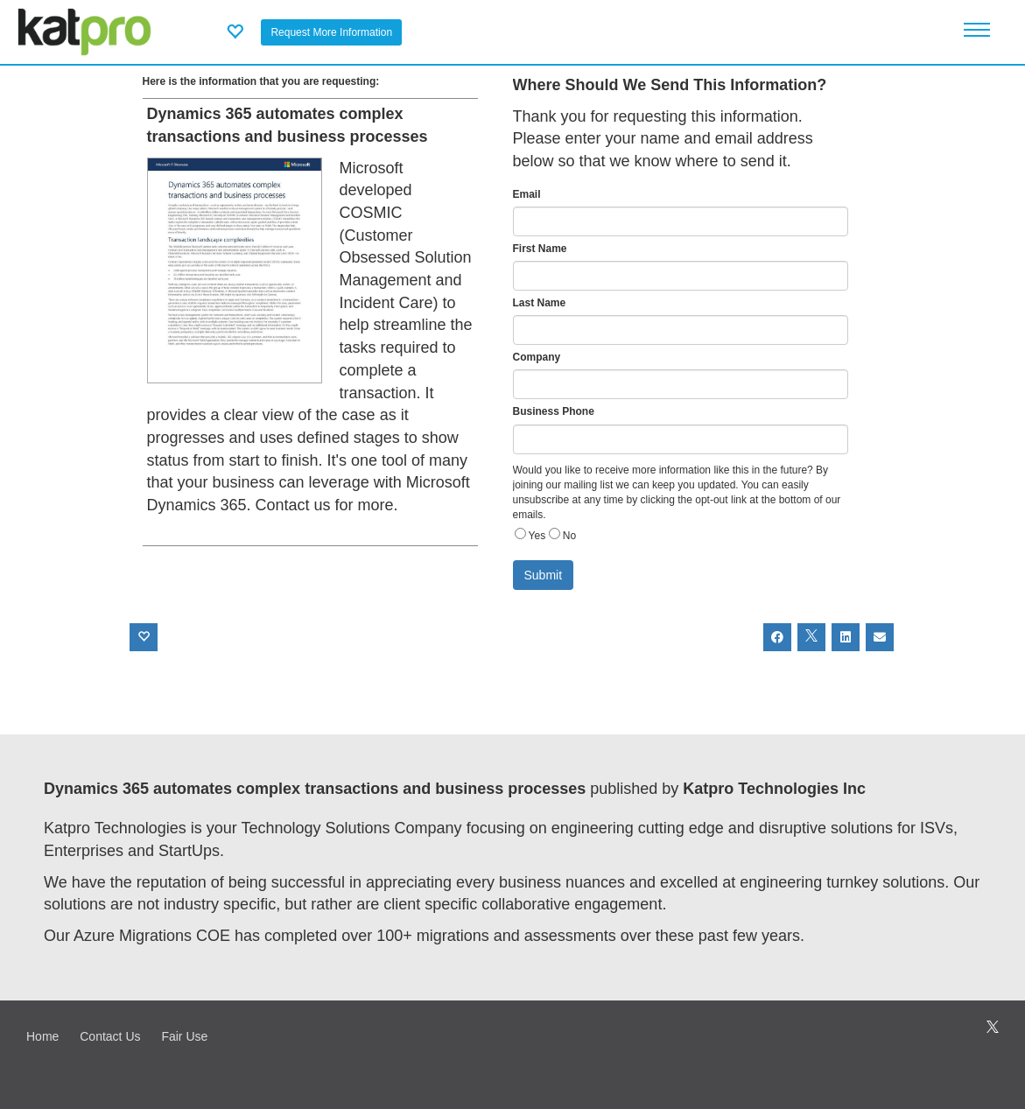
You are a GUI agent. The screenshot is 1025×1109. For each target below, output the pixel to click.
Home (42, 1036)
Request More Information (331, 32)
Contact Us (110, 1036)
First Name (540, 248)
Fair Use (184, 1036)
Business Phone (553, 411)
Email (527, 194)
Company (537, 357)
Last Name (539, 303)
